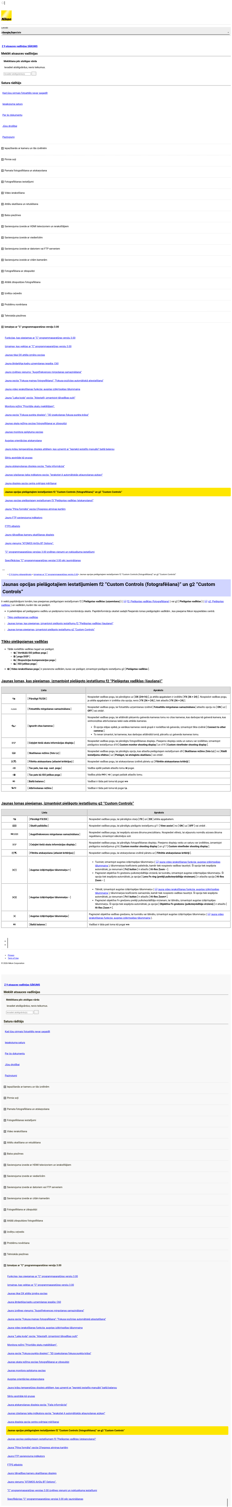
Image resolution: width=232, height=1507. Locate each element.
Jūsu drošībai (9, 126)
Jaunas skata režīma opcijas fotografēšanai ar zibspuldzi (36, 423)
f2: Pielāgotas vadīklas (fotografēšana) (148, 601)
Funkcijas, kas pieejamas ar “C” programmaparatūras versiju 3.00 (40, 337)
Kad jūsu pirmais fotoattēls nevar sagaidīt (25, 93)
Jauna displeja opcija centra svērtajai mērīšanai (30, 483)
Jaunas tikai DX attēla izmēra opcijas (25, 355)
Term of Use (13, 958)
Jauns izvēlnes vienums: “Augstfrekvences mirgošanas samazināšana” (43, 372)
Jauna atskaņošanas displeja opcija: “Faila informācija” (35, 466)
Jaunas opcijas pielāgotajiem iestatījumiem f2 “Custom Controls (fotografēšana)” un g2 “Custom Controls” (63, 492)
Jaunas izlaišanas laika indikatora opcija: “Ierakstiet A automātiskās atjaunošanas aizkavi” (54, 474)
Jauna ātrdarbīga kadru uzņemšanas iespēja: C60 (32, 363)
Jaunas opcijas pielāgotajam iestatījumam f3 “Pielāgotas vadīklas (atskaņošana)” (49, 500)
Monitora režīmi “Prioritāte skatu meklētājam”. (30, 406)
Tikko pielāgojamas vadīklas (22, 617)
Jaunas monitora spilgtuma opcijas (24, 432)
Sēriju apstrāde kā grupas (18, 457)
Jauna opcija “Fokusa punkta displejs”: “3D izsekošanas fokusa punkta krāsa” (47, 414)
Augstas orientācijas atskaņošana (23, 440)
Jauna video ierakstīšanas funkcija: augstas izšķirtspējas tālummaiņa (42, 389)
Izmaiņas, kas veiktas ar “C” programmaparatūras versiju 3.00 (38, 346)
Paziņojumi (8, 137)
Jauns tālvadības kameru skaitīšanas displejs (29, 534)
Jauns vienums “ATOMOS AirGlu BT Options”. (29, 543)
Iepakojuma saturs (12, 104)
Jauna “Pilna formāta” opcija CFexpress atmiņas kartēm (35, 509)
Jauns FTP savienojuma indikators (23, 517)
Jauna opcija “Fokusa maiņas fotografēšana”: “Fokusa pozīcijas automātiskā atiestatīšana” (54, 380)
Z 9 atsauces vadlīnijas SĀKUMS (19, 46)
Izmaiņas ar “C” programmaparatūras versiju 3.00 (56, 574)
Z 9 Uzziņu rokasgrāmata (20, 574)
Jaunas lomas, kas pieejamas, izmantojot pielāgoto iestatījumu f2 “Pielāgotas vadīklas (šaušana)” (60, 623)
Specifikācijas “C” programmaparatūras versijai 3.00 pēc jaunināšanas (43, 560)
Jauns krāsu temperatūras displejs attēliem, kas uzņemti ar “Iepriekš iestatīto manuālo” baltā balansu (59, 449)
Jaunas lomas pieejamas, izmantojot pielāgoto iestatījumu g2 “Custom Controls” (51, 629)
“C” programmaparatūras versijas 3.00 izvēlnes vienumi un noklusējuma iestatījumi (50, 551)
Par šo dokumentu (12, 115)
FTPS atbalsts (12, 526)
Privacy (11, 955)
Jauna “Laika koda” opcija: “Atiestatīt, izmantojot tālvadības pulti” (40, 397)
